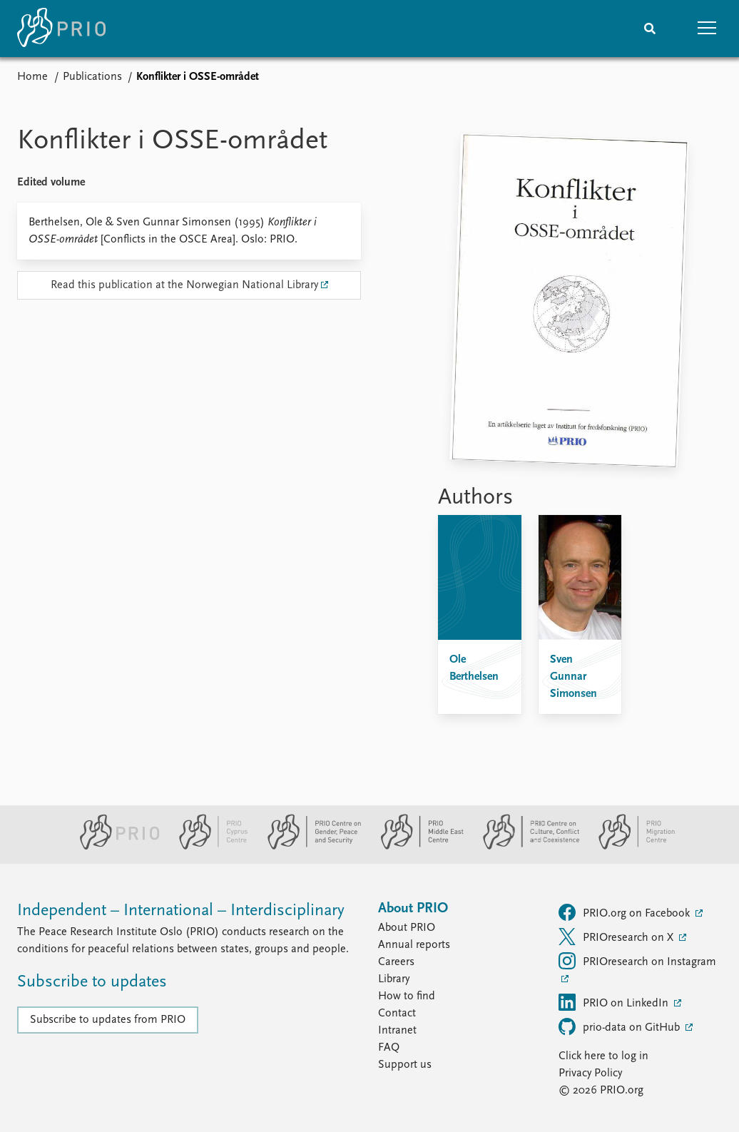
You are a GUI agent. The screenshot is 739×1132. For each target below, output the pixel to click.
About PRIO (406, 928)
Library (393, 979)
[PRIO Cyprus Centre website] (207, 846)
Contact (397, 1013)
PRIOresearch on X (617, 936)
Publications (92, 77)
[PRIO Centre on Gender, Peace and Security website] (308, 846)
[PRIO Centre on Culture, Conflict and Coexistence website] (525, 846)
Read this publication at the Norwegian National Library (184, 285)
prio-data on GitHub (621, 1026)
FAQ (388, 1048)
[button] (706, 28)
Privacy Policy (590, 1073)
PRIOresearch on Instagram (637, 960)
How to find (406, 996)
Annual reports (414, 945)
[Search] (649, 28)
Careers (396, 962)
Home (32, 77)
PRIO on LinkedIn (615, 1002)
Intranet (397, 1030)
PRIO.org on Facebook (626, 912)
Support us (405, 1065)
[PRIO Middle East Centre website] (416, 846)
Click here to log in (603, 1056)
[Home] (61, 28)
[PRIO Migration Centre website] (629, 846)
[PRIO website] (113, 846)
